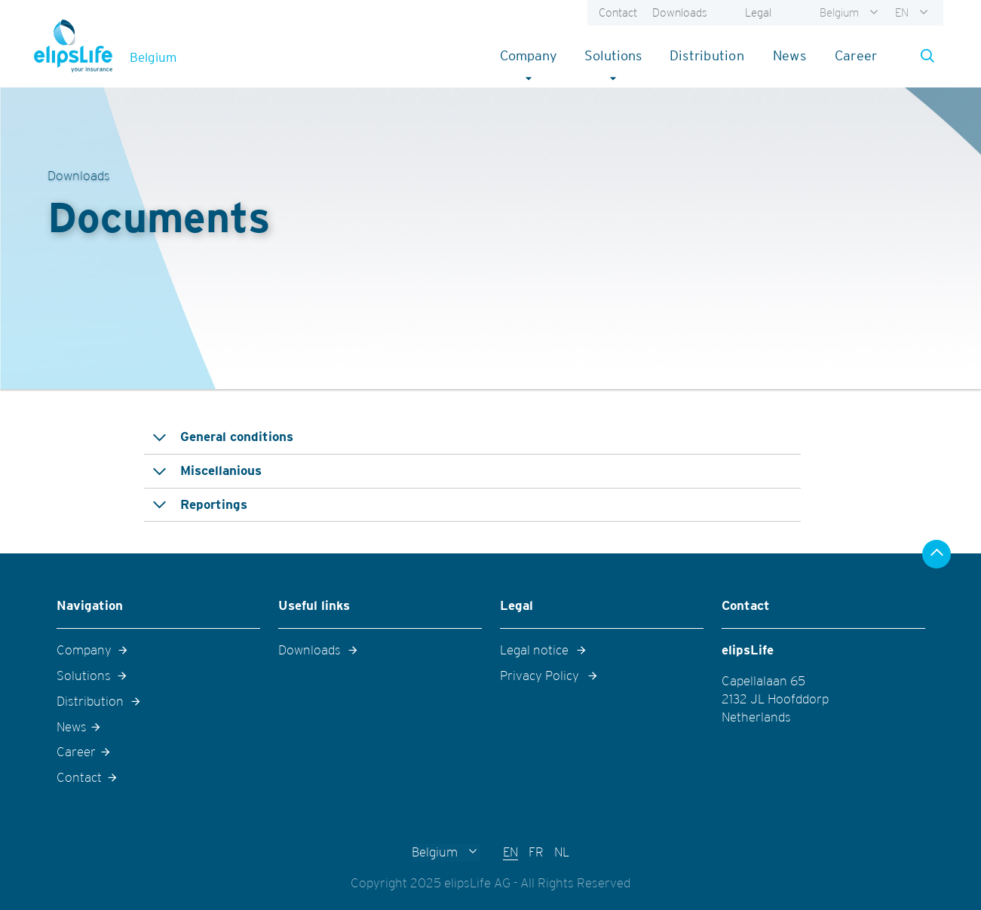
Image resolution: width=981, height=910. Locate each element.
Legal (758, 12)
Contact (618, 12)
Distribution (707, 55)
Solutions (619, 55)
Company (535, 55)
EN (902, 12)
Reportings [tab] (213, 504)
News (789, 55)
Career (856, 55)
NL (561, 851)
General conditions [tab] (236, 436)
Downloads (679, 12)
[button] (923, 55)
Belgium (839, 12)
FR (536, 851)
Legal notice (534, 649)
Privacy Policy (539, 675)
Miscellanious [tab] (221, 470)
